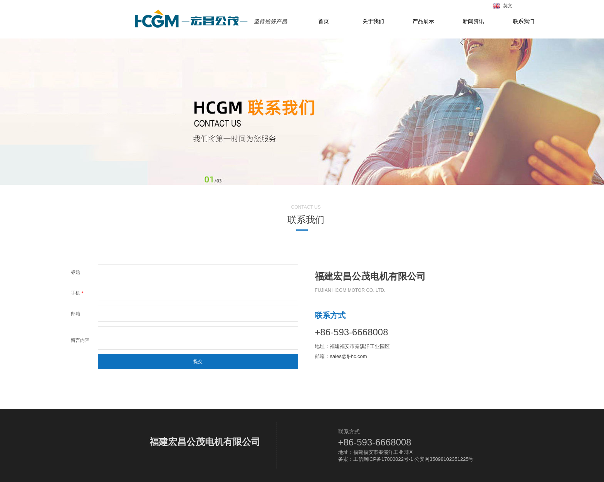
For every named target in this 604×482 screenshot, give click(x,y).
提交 (198, 361)
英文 (507, 5)
